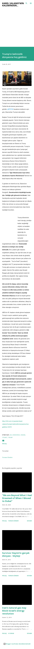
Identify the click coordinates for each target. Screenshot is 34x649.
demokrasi (16, 435)
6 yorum (11, 633)
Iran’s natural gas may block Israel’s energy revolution (14, 610)
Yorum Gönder (7, 457)
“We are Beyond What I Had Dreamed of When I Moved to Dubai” (17, 498)
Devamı (29, 521)
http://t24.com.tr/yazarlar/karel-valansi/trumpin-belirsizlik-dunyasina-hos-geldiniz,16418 (15, 424)
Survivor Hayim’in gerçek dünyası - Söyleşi (15, 554)
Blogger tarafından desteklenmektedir (17, 644)
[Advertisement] (17, 29)
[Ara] (26, 3)
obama (23, 435)
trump (10, 437)
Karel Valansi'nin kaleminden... (13, 4)
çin (11, 435)
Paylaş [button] (4, 443)
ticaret (4, 437)
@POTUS (10, 109)
